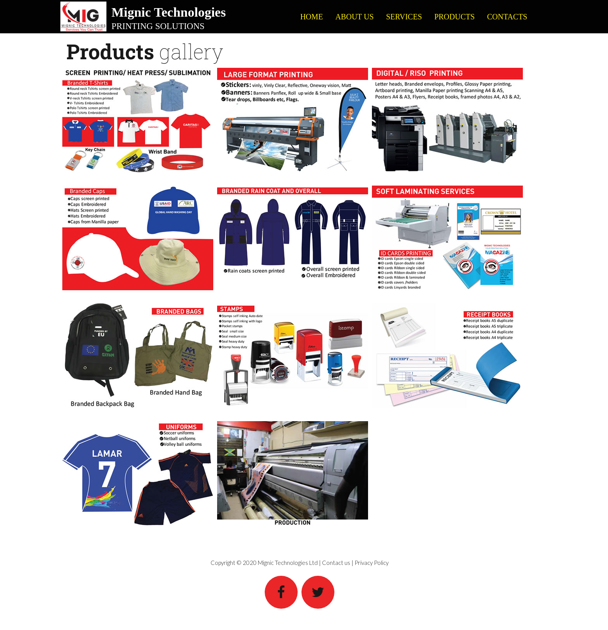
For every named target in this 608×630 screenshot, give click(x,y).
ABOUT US (354, 16)
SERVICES (404, 16)
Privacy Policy (372, 562)
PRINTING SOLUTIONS (158, 26)
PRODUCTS (454, 16)
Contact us (336, 562)
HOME (311, 16)
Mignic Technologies (168, 12)
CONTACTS (507, 16)
